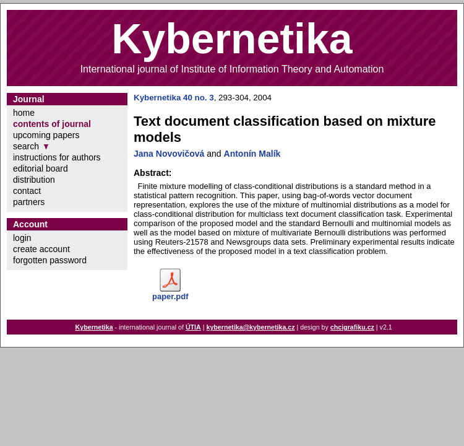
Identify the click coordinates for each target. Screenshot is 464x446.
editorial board (40, 168)
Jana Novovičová (169, 154)
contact (27, 191)
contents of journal (52, 124)
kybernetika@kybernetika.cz (250, 327)
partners (29, 202)
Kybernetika (94, 327)
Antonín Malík (252, 154)
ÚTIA (193, 327)
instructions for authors (57, 157)
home (24, 113)
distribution (34, 180)
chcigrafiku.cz (352, 327)
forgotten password (50, 260)
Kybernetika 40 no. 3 (174, 97)
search (26, 146)
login (22, 238)
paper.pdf (170, 296)
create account (41, 249)
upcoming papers (46, 135)
